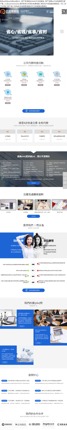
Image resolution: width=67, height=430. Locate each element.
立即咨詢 (33, 165)
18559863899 (34, 93)
